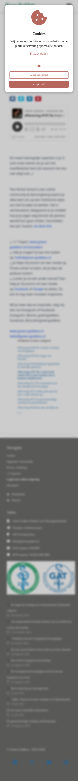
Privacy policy (39, 53)
